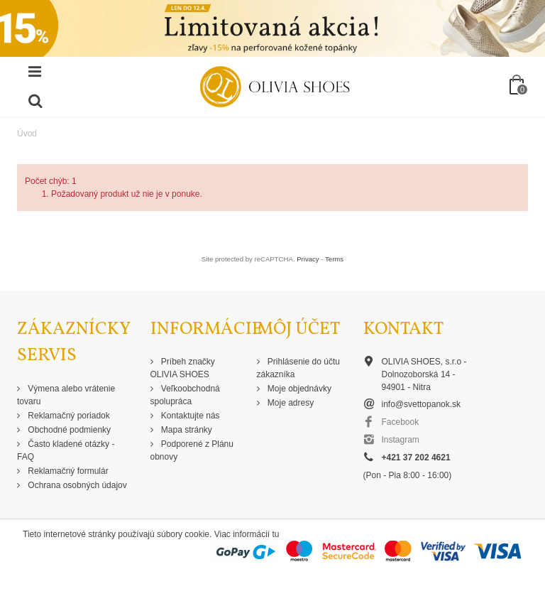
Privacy (308, 259)
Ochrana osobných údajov (76, 485)
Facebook (400, 422)
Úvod (27, 134)
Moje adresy (289, 403)
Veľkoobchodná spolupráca (185, 395)
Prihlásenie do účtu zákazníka (298, 368)
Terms (334, 259)
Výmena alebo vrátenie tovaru (66, 395)
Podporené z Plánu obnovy (191, 450)
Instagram (400, 440)
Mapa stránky (185, 430)
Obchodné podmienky (68, 430)
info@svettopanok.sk (421, 404)
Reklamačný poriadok (68, 416)
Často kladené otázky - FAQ (65, 450)
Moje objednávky (298, 389)
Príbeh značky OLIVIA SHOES (182, 368)
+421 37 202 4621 (416, 457)
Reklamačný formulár (67, 471)
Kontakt (403, 329)
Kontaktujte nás (189, 416)
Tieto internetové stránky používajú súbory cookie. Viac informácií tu (151, 534)
